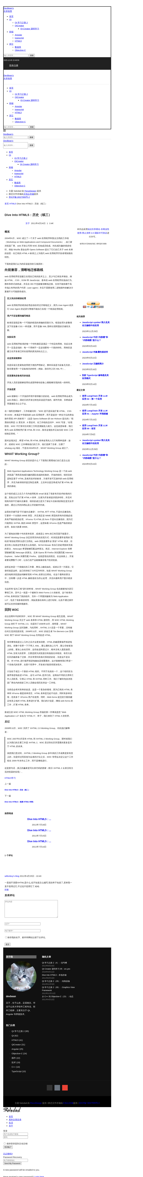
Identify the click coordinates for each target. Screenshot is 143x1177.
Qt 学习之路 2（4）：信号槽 (54, 966)
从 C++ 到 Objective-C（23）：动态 (57, 1000)
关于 (11, 1129)
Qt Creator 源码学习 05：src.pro (56, 972)
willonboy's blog (12, 876)
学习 (13, 778)
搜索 (32, 55)
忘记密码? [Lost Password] (8, 1157)
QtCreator (19, 25)
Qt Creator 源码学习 (29, 28)
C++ (16, 1070)
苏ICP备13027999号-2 (19, 197)
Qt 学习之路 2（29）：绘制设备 (56, 984)
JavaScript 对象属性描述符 (95, 352)
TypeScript (19, 1074)
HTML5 (18, 41)
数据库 (18, 47)
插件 (16, 1061)
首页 (11, 16)
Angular (18, 35)
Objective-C (20, 50)
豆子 (28, 223)
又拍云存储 (28, 194)
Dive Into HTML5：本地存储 (54, 978)
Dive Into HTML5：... (39, 819)
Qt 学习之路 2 (21, 22)
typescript (19, 38)
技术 (16, 1066)
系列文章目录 (15, 1123)
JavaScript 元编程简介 (93, 363)
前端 (11, 32)
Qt (10, 19)
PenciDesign (30, 191)
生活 (11, 1126)
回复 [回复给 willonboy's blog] (7, 890)
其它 (11, 44)
